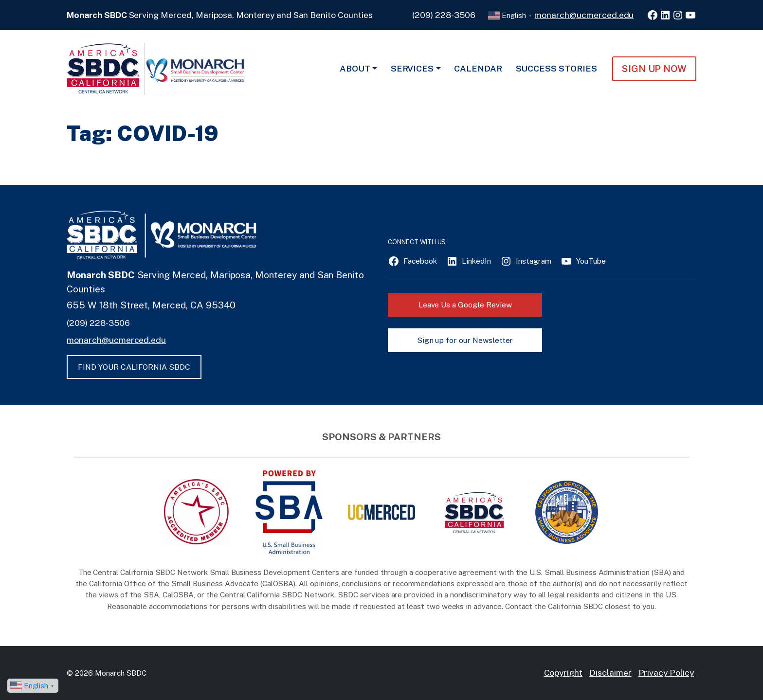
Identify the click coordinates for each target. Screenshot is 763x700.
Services (412, 68)
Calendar (478, 68)
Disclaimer (610, 672)
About (355, 68)
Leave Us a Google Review (465, 304)
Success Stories (556, 68)
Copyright (563, 672)
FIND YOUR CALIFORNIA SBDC (134, 367)
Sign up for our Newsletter (465, 340)
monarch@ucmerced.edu (584, 15)
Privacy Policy (666, 672)
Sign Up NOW (654, 68)
